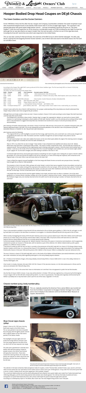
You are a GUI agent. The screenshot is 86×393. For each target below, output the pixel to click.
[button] (78, 4)
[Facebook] (6, 386)
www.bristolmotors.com (71, 253)
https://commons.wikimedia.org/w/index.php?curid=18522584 (50, 365)
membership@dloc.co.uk (28, 388)
